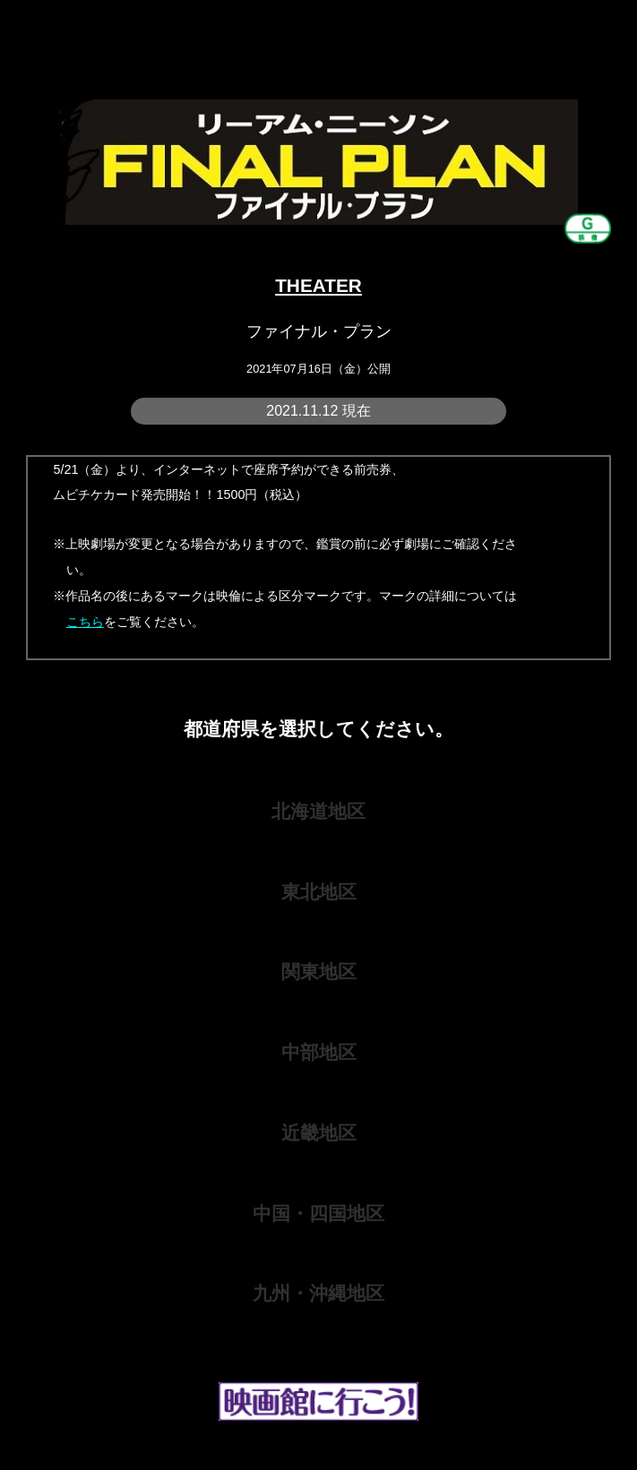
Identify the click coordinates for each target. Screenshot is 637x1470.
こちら (85, 622)
